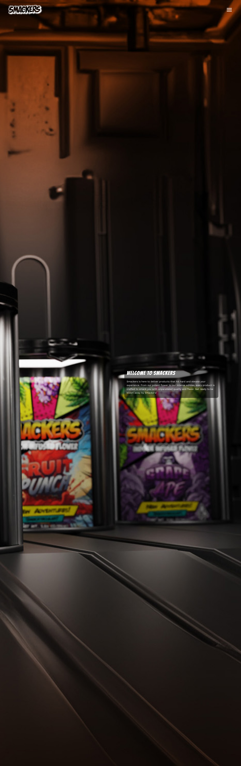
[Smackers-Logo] (25, 6)
